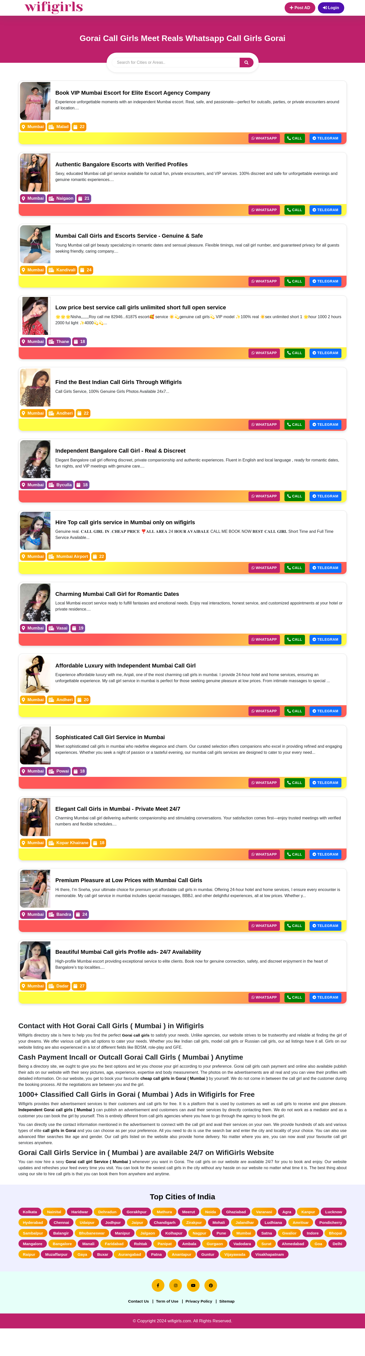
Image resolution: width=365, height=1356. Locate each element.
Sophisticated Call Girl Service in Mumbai (115, 745)
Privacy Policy (200, 1328)
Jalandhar (301, 1235)
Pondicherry (64, 1247)
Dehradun (115, 1224)
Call (290, 139)
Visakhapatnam (96, 1281)
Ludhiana (332, 1235)
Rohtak (252, 1258)
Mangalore (134, 1258)
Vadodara (33, 1269)
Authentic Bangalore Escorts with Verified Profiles (127, 164)
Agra (310, 1224)
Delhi (138, 1269)
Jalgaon (226, 1247)
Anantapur (331, 1269)
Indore (80, 1258)
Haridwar (85, 1224)
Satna (29, 1258)
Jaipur (181, 1235)
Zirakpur (244, 1235)
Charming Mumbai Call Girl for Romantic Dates (123, 600)
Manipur (198, 1247)
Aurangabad (273, 1269)
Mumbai (333, 1247)
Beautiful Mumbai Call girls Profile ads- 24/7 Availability (135, 962)
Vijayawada (59, 1281)
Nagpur (284, 1247)
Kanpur (335, 1224)
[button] (246, 62)
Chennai (96, 1235)
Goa (116, 1269)
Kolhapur (255, 1247)
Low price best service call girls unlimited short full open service (148, 310)
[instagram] (175, 1312)
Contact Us (135, 1328)
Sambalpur (99, 1247)
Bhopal (105, 1258)
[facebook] (158, 1312)
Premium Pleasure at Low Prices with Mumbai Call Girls (135, 890)
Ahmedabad (88, 1269)
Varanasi (286, 1224)
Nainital (57, 1224)
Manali (195, 1258)
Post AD (300, 8)
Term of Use (166, 1328)
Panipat (278, 1258)
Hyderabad (64, 1235)
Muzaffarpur (191, 1269)
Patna (303, 1269)
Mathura (177, 1224)
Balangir (130, 1247)
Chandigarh (211, 1235)
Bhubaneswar (164, 1247)
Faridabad (223, 1258)
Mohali (271, 1235)
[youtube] (193, 1312)
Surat (59, 1269)
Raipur (161, 1269)
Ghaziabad (255, 1224)
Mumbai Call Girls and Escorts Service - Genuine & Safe (136, 237)
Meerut (203, 1224)
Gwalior (54, 1258)
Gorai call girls (136, 1047)
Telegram (324, 139)
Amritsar (32, 1247)
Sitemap (230, 1328)
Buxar (243, 1269)
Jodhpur (154, 1235)
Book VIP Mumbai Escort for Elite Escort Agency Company (140, 92)
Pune (309, 1247)
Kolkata (31, 1224)
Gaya (221, 1269)
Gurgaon (333, 1258)
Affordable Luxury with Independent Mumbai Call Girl (132, 672)
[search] (176, 62)
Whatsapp (255, 139)
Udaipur (124, 1235)
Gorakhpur (147, 1224)
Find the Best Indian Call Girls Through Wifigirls (124, 385)
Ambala (305, 1258)
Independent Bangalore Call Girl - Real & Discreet (126, 455)
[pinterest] (211, 1312)
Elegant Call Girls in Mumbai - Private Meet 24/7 (123, 817)
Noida (227, 1224)
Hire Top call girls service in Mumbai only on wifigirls (131, 527)
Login (331, 8)
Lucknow (32, 1235)
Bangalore (167, 1258)
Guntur (30, 1281)
